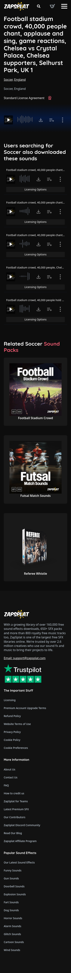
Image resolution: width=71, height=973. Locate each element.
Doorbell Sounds (14, 886)
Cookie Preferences (16, 748)
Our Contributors (14, 817)
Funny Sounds (12, 870)
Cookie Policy (12, 740)
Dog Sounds (11, 910)
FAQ (6, 785)
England (20, 79)
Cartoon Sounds (14, 942)
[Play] (8, 119)
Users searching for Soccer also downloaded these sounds (35, 151)
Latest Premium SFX (16, 809)
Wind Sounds (12, 950)
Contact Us (10, 777)
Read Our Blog (13, 833)
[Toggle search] (39, 6)
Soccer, (8, 79)
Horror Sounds (13, 918)
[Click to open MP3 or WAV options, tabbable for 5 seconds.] (40, 119)
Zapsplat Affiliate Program (20, 841)
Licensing (10, 700)
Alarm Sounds (12, 926)
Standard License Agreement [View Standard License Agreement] (24, 98)
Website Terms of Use (17, 724)
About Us (9, 769)
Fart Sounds (11, 902)
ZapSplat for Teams (16, 801)
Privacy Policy (12, 732)
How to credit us (14, 793)
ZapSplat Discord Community (22, 825)
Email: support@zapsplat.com (25, 658)
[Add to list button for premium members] (51, 119)
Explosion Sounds (15, 894)
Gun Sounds (11, 878)
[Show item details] (62, 119)
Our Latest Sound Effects (19, 862)
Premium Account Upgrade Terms (25, 708)
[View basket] (52, 6)
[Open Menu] (64, 6)
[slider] (25, 119)
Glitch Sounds (12, 934)
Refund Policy (12, 716)
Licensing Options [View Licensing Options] (35, 189)
